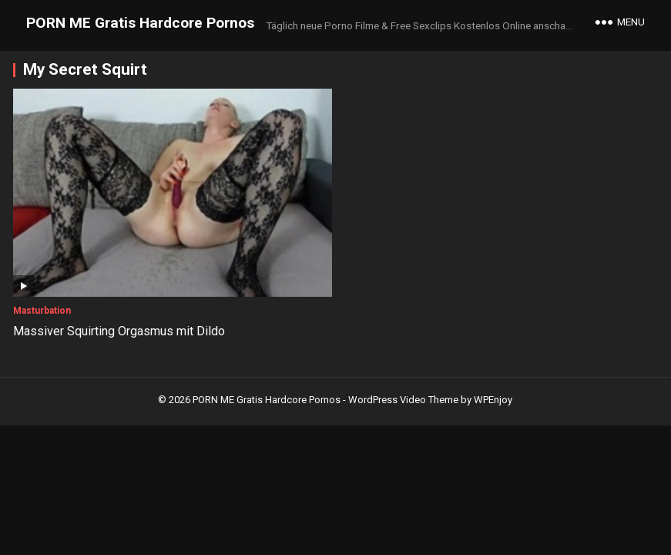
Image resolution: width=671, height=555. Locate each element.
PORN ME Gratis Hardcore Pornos (140, 23)
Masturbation (42, 310)
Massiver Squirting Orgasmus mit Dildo (119, 331)
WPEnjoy (493, 399)
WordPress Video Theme (403, 399)
